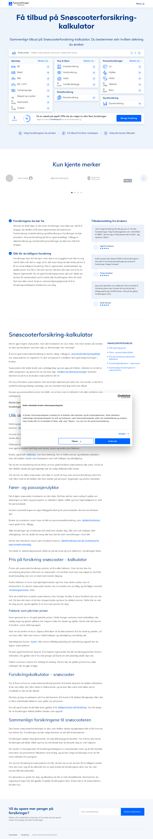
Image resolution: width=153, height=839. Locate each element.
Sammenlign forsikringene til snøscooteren (122, 350)
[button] (71, 173)
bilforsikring (48, 388)
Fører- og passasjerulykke (121, 333)
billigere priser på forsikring (72, 688)
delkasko (22, 409)
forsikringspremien (19, 571)
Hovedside (14, 816)
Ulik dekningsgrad (117, 329)
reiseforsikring (82, 388)
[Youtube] (143, 832)
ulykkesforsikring (90, 501)
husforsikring (63, 388)
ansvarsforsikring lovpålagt (85, 335)
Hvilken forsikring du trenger (72, 353)
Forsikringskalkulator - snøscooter (124, 345)
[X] (138, 832)
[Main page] (20, 4)
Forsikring (26, 816)
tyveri (34, 623)
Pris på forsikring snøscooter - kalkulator (122, 339)
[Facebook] (133, 832)
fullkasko (31, 436)
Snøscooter (23, 53)
